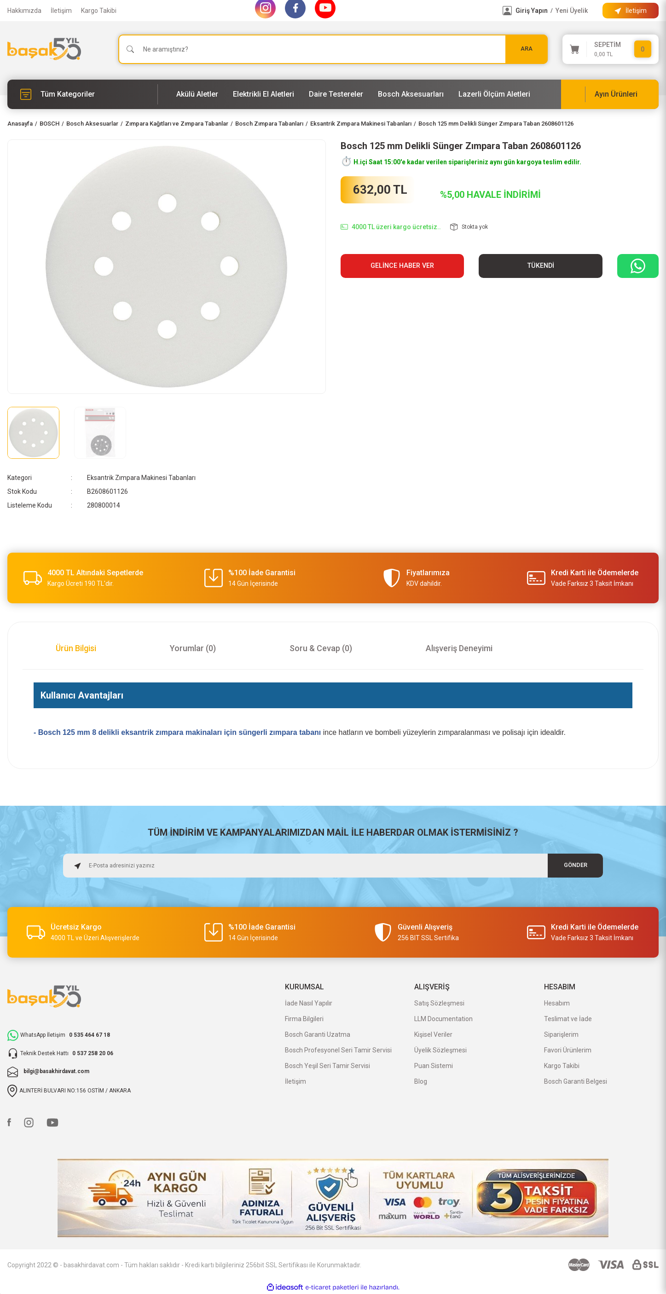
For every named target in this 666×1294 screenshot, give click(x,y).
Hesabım (557, 1003)
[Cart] (610, 49)
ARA (526, 49)
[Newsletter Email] (333, 866)
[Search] (333, 49)
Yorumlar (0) (193, 648)
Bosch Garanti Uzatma (317, 1034)
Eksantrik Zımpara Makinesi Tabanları (141, 477)
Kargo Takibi (98, 10)
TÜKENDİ (540, 266)
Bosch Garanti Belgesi (575, 1081)
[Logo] (44, 49)
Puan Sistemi (433, 1065)
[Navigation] (82, 94)
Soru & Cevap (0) (321, 648)
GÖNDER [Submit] (575, 865)
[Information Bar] (630, 10)
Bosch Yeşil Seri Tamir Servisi (327, 1065)
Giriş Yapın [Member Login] (531, 10)
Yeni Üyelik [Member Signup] (572, 10)
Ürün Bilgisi (76, 648)
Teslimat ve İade (568, 1018)
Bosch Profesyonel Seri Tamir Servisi (338, 1050)
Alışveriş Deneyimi (459, 648)
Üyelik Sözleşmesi (440, 1050)
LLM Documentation (443, 1018)
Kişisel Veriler (433, 1034)
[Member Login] (507, 10)
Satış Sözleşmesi (439, 1003)
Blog (420, 1081)
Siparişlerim (561, 1034)
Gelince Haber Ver (402, 266)
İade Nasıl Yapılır (308, 1003)
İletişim (61, 10)
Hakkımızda (24, 10)
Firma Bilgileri (304, 1018)
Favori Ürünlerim (567, 1050)
